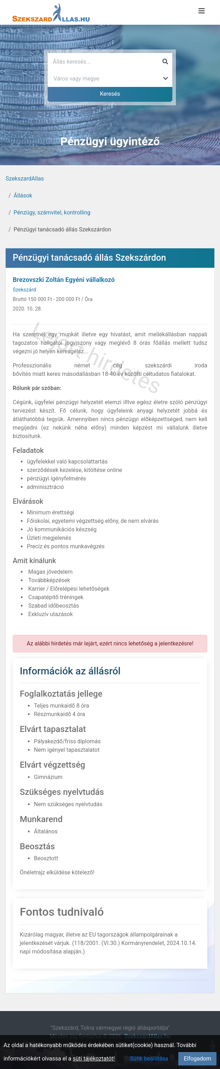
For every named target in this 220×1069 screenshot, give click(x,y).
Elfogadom (197, 1058)
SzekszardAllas (25, 178)
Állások (23, 195)
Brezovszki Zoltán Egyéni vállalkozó (64, 279)
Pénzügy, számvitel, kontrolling (52, 212)
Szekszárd (24, 290)
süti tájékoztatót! (94, 1058)
